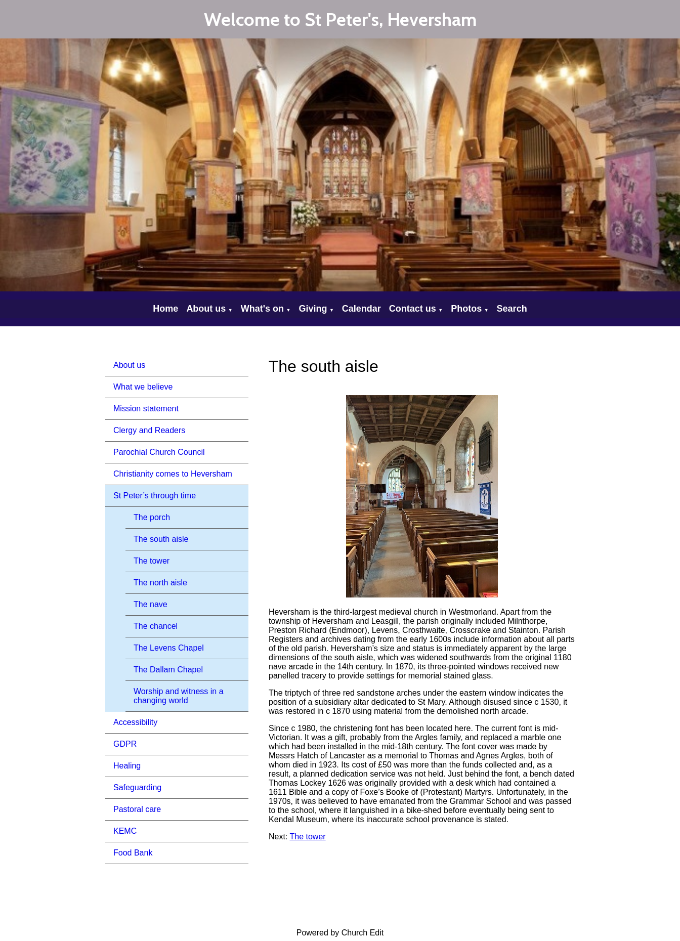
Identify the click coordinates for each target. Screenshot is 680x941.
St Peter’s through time (154, 495)
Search (512, 309)
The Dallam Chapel (168, 669)
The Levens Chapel (169, 648)
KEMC (125, 831)
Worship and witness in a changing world (179, 696)
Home (165, 309)
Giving (313, 309)
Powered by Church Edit (340, 932)
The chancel (156, 626)
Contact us (412, 309)
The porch (152, 517)
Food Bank (132, 852)
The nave (150, 604)
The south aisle (161, 539)
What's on (262, 309)
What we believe (143, 386)
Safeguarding (137, 787)
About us (206, 309)
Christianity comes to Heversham (172, 473)
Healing (127, 765)
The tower (151, 561)
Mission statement (146, 408)
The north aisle (160, 582)
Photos (466, 309)
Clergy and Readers (149, 430)
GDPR (125, 744)
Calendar (361, 309)
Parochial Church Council (159, 452)
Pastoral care (137, 809)
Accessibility (135, 722)
